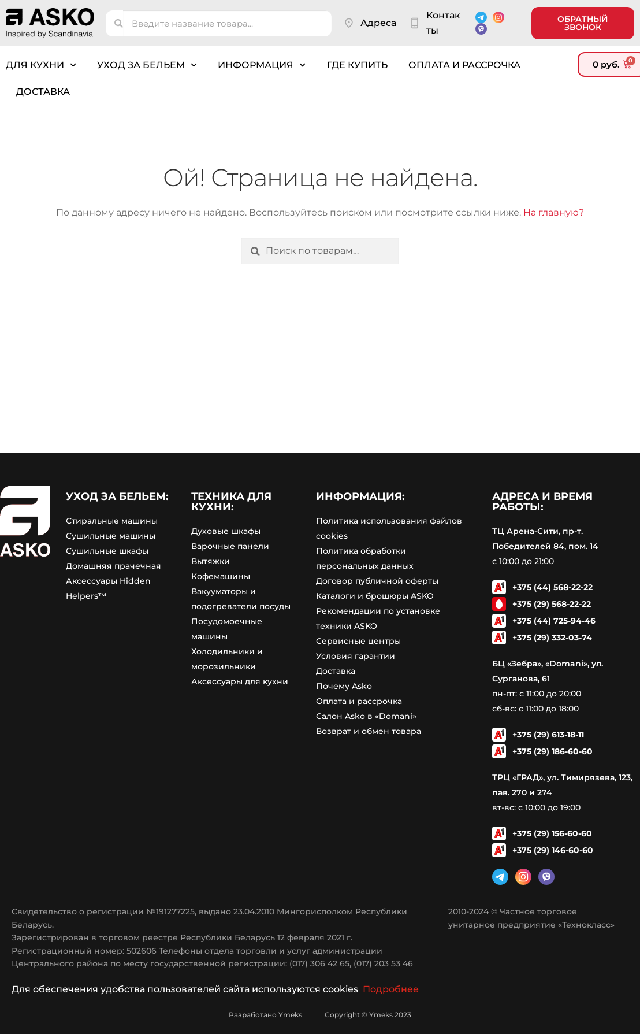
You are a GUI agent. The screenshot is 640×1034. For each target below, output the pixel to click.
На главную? (553, 212)
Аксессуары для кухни (239, 681)
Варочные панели (230, 546)
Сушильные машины (110, 536)
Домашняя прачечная (113, 566)
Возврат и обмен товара (368, 731)
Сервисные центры (358, 641)
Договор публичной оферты (377, 581)
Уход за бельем (147, 65)
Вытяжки (210, 561)
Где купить (357, 65)
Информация (262, 65)
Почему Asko (344, 686)
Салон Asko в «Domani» (366, 716)
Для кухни (41, 65)
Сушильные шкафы (107, 551)
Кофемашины (220, 576)
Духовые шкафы (226, 531)
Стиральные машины (112, 521)
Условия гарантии (355, 656)
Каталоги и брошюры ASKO (375, 596)
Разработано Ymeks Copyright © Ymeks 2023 (320, 1014)
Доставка (43, 91)
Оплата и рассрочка (464, 65)
